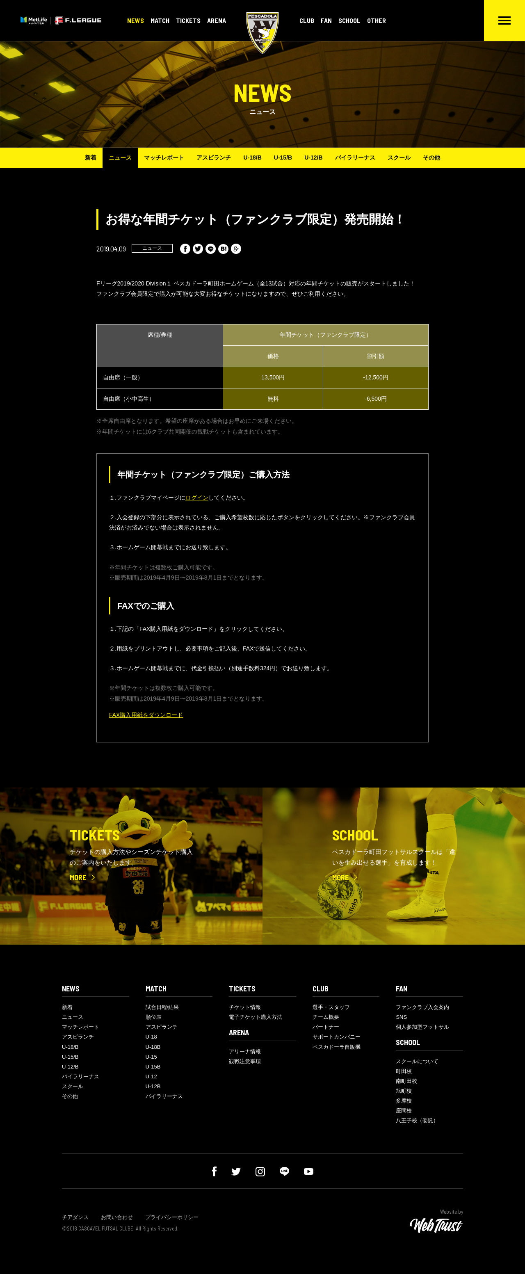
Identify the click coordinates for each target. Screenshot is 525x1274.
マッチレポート (164, 157)
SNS (401, 1017)
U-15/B (283, 157)
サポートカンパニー (337, 1037)
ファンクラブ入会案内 (422, 1007)
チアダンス (75, 1217)
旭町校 (404, 1091)
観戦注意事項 (245, 1061)
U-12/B (313, 157)
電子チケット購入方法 (255, 1017)
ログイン (196, 497)
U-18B (153, 1047)
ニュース (120, 157)
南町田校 (406, 1081)
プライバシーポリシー (172, 1217)
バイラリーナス (355, 157)
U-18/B (252, 157)
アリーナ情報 (245, 1051)
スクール (399, 157)
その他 (431, 157)
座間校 (404, 1110)
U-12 (151, 1076)
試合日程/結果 (162, 1007)
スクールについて (417, 1061)
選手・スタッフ (331, 1007)
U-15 (151, 1057)
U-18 (151, 1037)
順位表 (154, 1017)
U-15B (153, 1067)
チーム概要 (326, 1017)
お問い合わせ (117, 1217)
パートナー (326, 1027)
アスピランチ (213, 157)
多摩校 (404, 1101)
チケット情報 (245, 1007)
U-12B (153, 1086)
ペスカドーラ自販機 (337, 1047)
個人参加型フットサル (422, 1027)
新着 (90, 157)
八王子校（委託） (417, 1120)
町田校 (404, 1071)
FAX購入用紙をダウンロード (146, 715)
